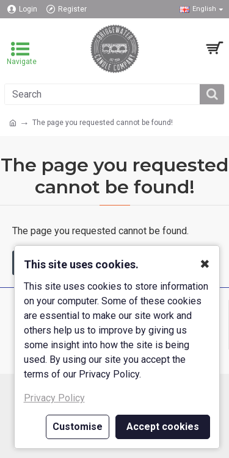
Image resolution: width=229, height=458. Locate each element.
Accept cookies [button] (162, 426)
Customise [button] (78, 426)
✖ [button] (205, 264)
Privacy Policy (54, 398)
